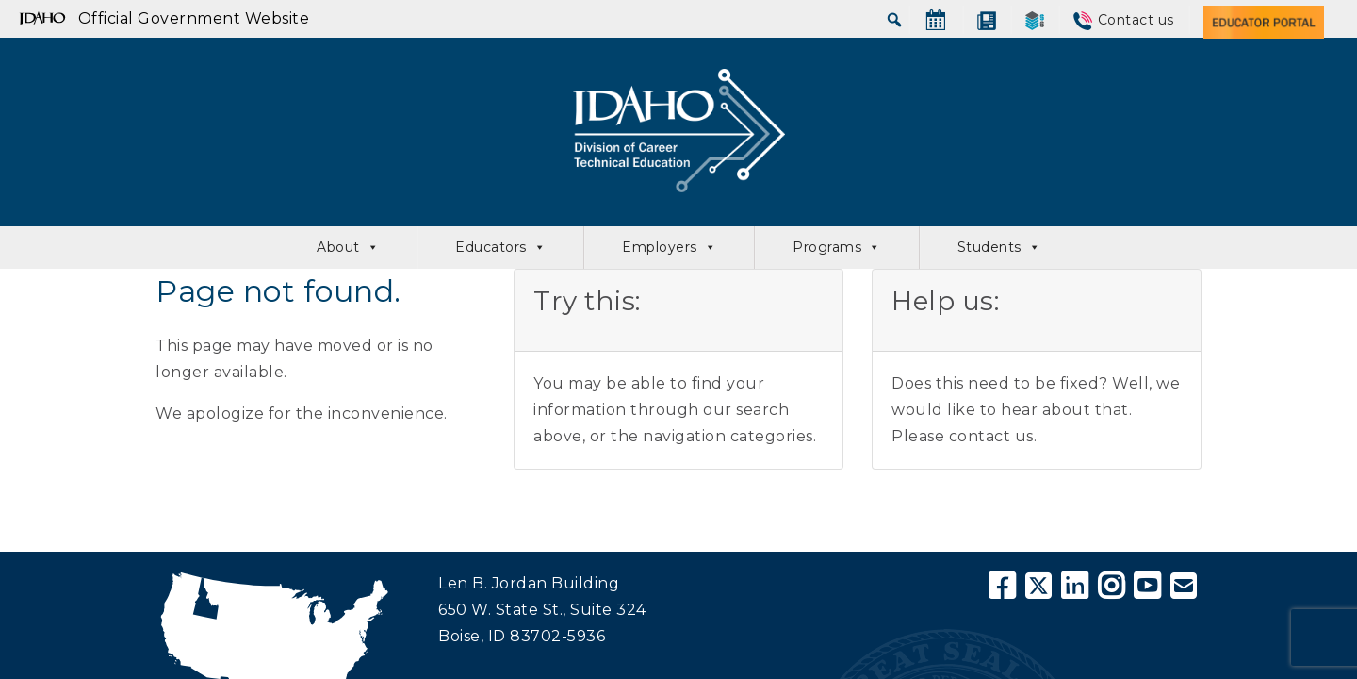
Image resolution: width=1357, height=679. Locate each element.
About (348, 247)
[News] (986, 20)
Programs (837, 247)
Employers (669, 247)
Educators (500, 247)
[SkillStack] (1034, 20)
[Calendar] (935, 20)
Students (999, 247)
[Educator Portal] (1263, 20)
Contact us (1136, 19)
